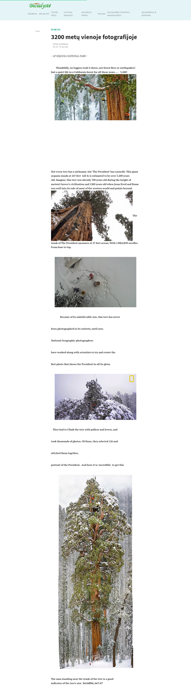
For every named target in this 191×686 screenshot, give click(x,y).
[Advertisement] (95, 145)
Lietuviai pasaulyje (68, 14)
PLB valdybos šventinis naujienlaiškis (118, 14)
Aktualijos (44, 14)
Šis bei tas (55, 29)
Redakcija (32, 14)
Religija (101, 14)
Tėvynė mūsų (54, 14)
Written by (60, 44)
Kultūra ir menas (86, 14)
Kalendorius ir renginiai (149, 14)
